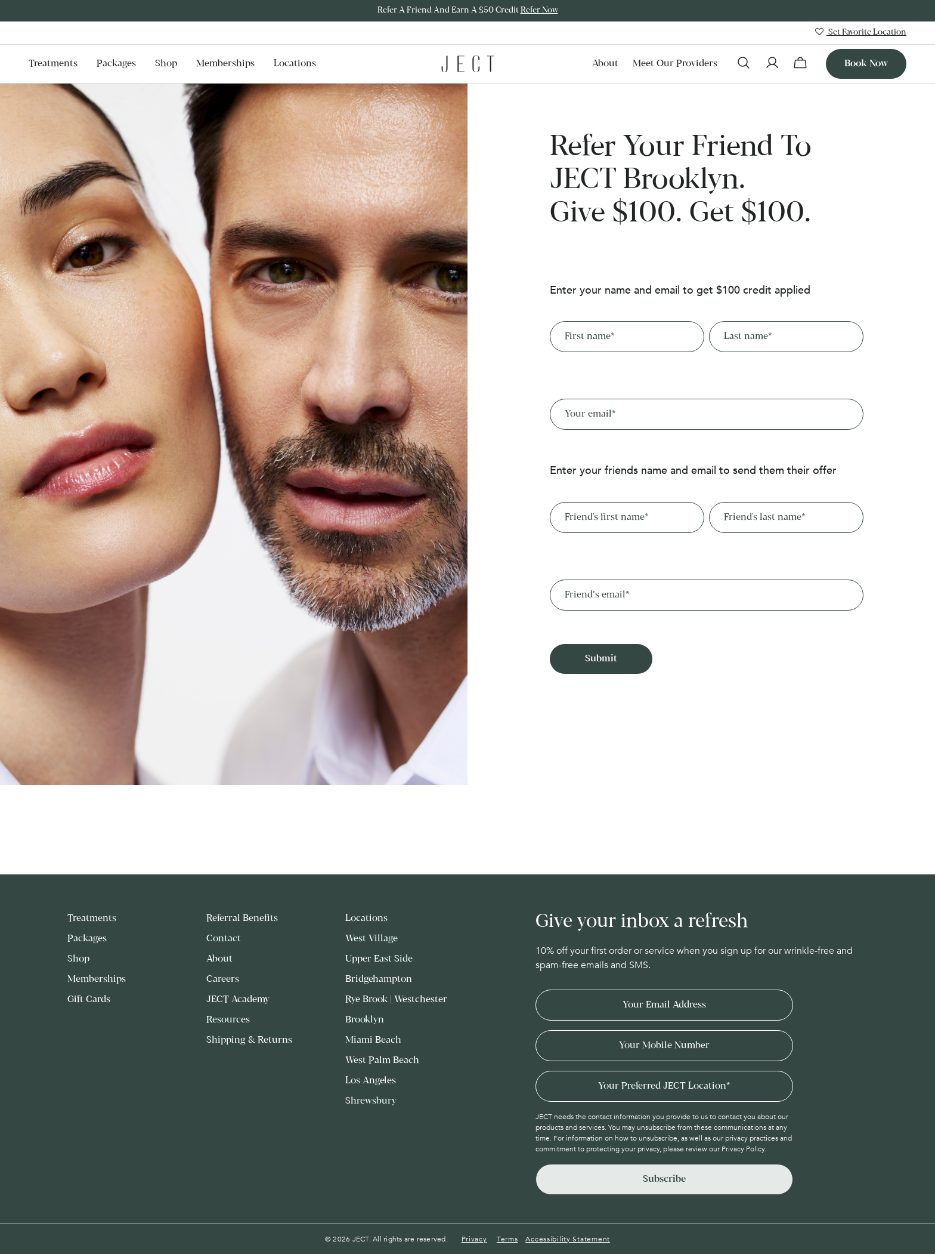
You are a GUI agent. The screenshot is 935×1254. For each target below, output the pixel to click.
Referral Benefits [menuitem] (242, 918)
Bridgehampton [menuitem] (378, 979)
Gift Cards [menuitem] (88, 999)
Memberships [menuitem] (225, 63)
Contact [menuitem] (223, 938)
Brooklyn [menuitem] (364, 1019)
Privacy (474, 1239)
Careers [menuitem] (222, 979)
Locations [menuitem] (295, 63)
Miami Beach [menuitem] (373, 1040)
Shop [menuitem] (166, 63)
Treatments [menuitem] (53, 63)
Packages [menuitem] (116, 63)
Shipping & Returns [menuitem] (249, 1040)
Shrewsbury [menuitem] (371, 1100)
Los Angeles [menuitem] (370, 1080)
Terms (507, 1239)
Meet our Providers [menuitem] (675, 63)
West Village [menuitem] (371, 938)
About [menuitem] (605, 63)
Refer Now (539, 10)
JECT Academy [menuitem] (238, 999)
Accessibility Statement (567, 1239)
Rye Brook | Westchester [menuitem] (396, 999)
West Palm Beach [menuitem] (382, 1060)
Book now (866, 63)
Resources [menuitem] (228, 1019)
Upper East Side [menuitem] (379, 958)
